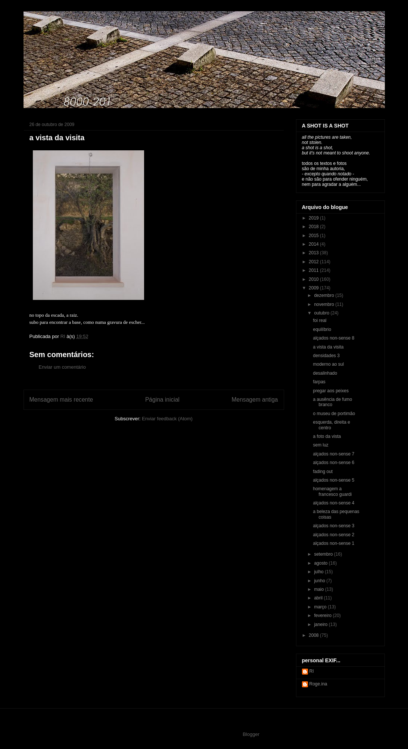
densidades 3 (326, 355)
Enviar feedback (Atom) (167, 418)
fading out (323, 471)
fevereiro (323, 615)
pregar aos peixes (330, 390)
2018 (314, 226)
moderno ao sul (328, 364)
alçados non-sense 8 (333, 338)
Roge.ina (318, 684)
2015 (314, 235)
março (321, 607)
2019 (314, 218)
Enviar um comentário (62, 367)
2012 (314, 261)
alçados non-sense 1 (333, 543)
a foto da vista (327, 436)
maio (319, 589)
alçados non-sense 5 (333, 480)
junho (320, 580)
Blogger (251, 734)
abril (319, 598)
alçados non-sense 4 (333, 503)
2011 (314, 270)
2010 (314, 279)
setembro (324, 554)
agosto (321, 563)
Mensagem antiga (255, 399)
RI (311, 671)
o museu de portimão (334, 413)
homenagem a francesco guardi (332, 491)
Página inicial (162, 399)
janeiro (321, 624)
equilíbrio (322, 329)
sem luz (320, 445)
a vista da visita (328, 347)
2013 (314, 252)
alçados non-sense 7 (333, 454)
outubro (322, 313)
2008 (314, 635)
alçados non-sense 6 (333, 462)
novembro (324, 304)
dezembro (324, 295)
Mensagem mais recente (61, 399)
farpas (319, 381)
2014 (314, 244)
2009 (314, 288)
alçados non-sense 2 (333, 534)
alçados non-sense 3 (333, 525)
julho (319, 571)
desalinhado (325, 373)
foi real (319, 320)
